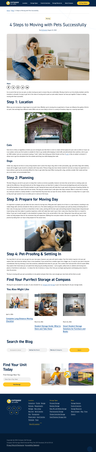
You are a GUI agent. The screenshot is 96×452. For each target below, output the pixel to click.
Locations (24, 3)
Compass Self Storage (49, 285)
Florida (38, 403)
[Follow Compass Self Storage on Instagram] (18, 87)
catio (67, 154)
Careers (73, 414)
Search (79, 350)
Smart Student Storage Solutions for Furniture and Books (74, 329)
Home (8, 10)
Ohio (29, 414)
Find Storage (16, 384)
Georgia (43, 403)
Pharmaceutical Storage (56, 411)
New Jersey (37, 409)
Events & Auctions (45, 3)
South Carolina (41, 417)
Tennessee (31, 420)
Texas (36, 420)
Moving (48, 18)
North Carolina (39, 411)
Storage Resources (57, 3)
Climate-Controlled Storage (57, 414)
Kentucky (31, 406)
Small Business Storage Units (58, 417)
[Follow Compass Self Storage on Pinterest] (22, 88)
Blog (12, 10)
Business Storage (54, 406)
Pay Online (83, 3)
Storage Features (76, 403)
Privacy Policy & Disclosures (15, 445)
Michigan (30, 409)
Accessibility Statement (32, 445)
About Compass (69, 3)
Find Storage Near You (11, 375)
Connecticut (31, 403)
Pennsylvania (35, 414)
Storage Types (34, 3)
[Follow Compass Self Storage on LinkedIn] (27, 87)
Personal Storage (54, 403)
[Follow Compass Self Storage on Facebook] (8, 87)
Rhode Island (32, 417)
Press (85, 411)
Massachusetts (39, 406)
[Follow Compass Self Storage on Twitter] (13, 87)
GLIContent (44, 30)
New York (31, 411)
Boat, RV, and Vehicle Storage (58, 409)
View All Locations (35, 424)
